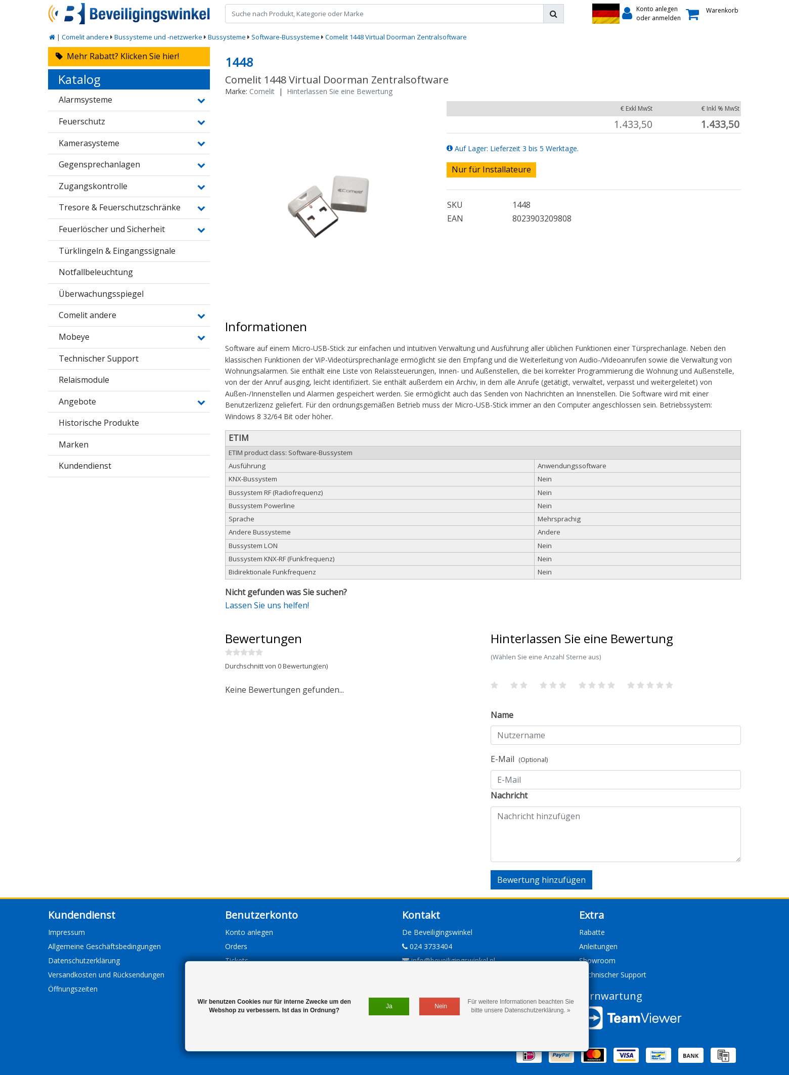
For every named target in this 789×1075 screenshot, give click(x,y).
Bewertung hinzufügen (541, 879)
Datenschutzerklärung (84, 960)
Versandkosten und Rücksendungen (106, 974)
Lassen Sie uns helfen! (267, 605)
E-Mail (519, 759)
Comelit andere (85, 36)
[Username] (616, 735)
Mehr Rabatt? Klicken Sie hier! (117, 56)
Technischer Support (612, 974)
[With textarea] (616, 834)
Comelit (262, 91)
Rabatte (592, 932)
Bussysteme (227, 36)
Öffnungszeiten (73, 989)
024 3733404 (427, 946)
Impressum (66, 932)
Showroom (597, 960)
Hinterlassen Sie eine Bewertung (339, 91)
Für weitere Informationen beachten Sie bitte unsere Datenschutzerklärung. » (521, 1006)
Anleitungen (598, 946)
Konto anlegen (249, 932)
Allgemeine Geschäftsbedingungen (104, 946)
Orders (236, 946)
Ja (389, 1006)
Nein (440, 1006)
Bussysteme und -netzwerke (158, 36)
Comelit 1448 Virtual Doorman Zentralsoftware (396, 36)
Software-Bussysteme (285, 36)
